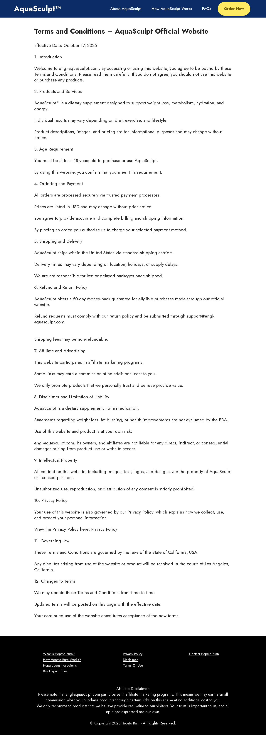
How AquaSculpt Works (171, 8)
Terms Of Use (133, 665)
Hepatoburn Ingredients (60, 665)
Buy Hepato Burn (54, 671)
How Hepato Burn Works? (62, 659)
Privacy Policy (133, 653)
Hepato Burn (130, 723)
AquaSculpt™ (37, 9)
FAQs (206, 8)
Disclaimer (130, 659)
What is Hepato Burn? (59, 653)
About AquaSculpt (126, 8)
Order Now (234, 8)
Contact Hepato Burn (203, 653)
